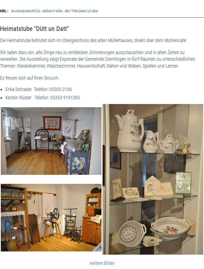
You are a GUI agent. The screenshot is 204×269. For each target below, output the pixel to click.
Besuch (51, 78)
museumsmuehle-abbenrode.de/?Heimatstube (54, 11)
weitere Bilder (102, 263)
